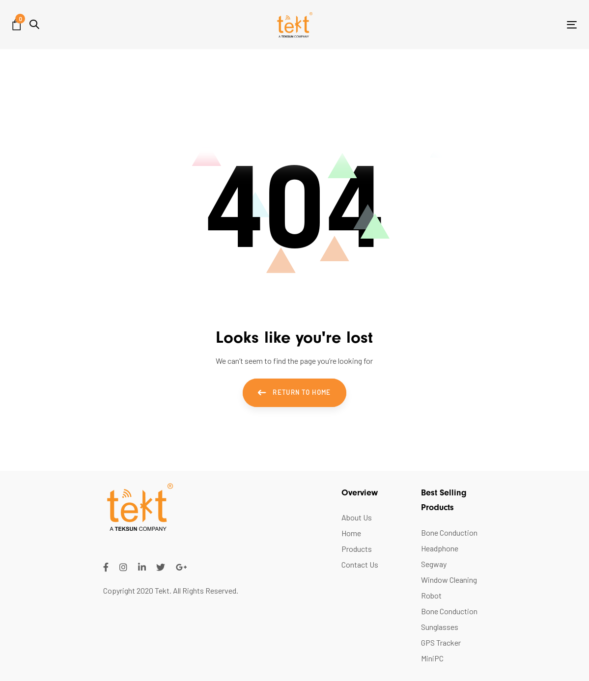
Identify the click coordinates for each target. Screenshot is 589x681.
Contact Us (359, 564)
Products (356, 548)
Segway (434, 564)
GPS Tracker (441, 642)
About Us (356, 517)
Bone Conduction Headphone (449, 540)
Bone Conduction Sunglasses (449, 618)
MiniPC (432, 658)
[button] (34, 24)
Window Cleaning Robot (449, 587)
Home (351, 533)
